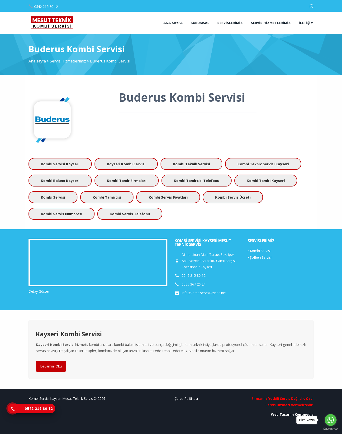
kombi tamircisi (107, 197)
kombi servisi (53, 197)
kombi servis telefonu (130, 213)
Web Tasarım (282, 414)
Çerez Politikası (186, 398)
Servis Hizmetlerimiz (271, 22)
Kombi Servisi (259, 250)
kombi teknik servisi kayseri (263, 164)
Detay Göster (38, 291)
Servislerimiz (230, 22)
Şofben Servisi (259, 257)
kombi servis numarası (61, 213)
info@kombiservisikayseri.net (204, 293)
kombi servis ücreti (233, 197)
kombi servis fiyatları (168, 197)
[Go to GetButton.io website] (330, 429)
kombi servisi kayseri (60, 164)
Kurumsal (200, 22)
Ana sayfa (173, 22)
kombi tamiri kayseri (266, 180)
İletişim (306, 22)
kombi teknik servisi (191, 164)
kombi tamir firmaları (126, 180)
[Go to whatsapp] (331, 420)
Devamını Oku (51, 366)
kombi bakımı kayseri (60, 180)
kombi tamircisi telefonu (196, 180)
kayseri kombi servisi (126, 164)
